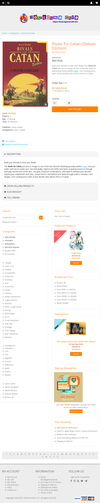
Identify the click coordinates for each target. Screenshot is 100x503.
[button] (57, 249)
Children (8, 269)
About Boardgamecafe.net (48, 478)
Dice (6, 283)
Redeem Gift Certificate (66, 434)
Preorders (9, 240)
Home (4, 33)
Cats (6, 351)
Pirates (8, 371)
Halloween (9, 365)
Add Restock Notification (67, 427)
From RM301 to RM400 (67, 299)
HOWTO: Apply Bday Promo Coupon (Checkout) (77, 431)
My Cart (10, 479)
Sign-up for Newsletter (80, 477)
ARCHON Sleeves (12, 247)
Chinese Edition (11, 394)
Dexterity (8, 279)
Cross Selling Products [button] (19, 186)
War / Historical (11, 334)
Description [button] (14, 154)
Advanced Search (9, 222)
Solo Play (8, 323)
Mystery (8, 303)
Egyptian (8, 358)
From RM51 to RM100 (66, 289)
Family (7, 290)
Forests (8, 361)
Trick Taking (10, 330)
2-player (8, 263)
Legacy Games (11, 300)
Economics (9, 286)
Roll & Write (10, 313)
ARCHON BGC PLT (32, 497)
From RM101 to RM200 (67, 293)
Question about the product (15, 144)
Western (8, 337)
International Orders (48, 487)
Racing (7, 310)
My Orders (11, 482)
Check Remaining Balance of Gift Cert (72, 438)
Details (76, 263)
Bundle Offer (10, 250)
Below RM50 (62, 286)
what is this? (63, 90)
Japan (7, 368)
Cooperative (10, 273)
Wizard (7, 375)
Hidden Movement (12, 296)
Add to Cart (75, 109)
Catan (75, 71)
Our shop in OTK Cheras (50, 482)
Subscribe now (76, 411)
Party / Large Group (13, 307)
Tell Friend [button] (12, 198)
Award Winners (11, 390)
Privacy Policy (46, 492)
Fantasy (8, 293)
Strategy (8, 327)
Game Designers (12, 387)
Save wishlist (8, 141)
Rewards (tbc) (13, 484)
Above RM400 (62, 303)
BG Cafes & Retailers (49, 490)
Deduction (9, 276)
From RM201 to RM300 (67, 296)
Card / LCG (9, 266)
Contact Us (12, 490)
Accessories (10, 254)
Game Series (10, 383)
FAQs (9, 487)
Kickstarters (10, 244)
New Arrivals (10, 237)
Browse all (9, 397)
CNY (6, 354)
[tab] (50, 154)
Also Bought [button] (13, 192)
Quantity (55, 98)
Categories (14, 33)
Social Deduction (12, 320)
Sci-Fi (7, 317)
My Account (12, 477)
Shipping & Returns (65, 441)
